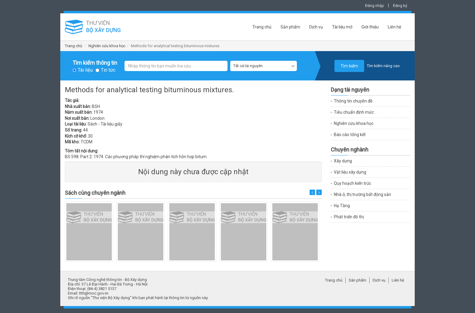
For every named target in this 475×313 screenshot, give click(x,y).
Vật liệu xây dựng (350, 172)
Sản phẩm (290, 26)
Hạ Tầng (342, 205)
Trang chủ (261, 26)
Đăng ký (400, 5)
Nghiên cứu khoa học (106, 46)
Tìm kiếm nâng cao (383, 66)
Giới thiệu (370, 26)
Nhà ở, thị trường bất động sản (362, 194)
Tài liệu (85, 70)
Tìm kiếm (349, 66)
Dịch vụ (316, 26)
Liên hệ (394, 26)
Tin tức (108, 70)
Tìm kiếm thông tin (94, 63)
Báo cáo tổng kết (350, 134)
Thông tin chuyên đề (353, 101)
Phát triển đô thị (349, 216)
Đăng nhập (374, 5)
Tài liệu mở (342, 26)
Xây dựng (343, 160)
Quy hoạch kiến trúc (352, 183)
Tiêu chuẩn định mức (354, 112)
